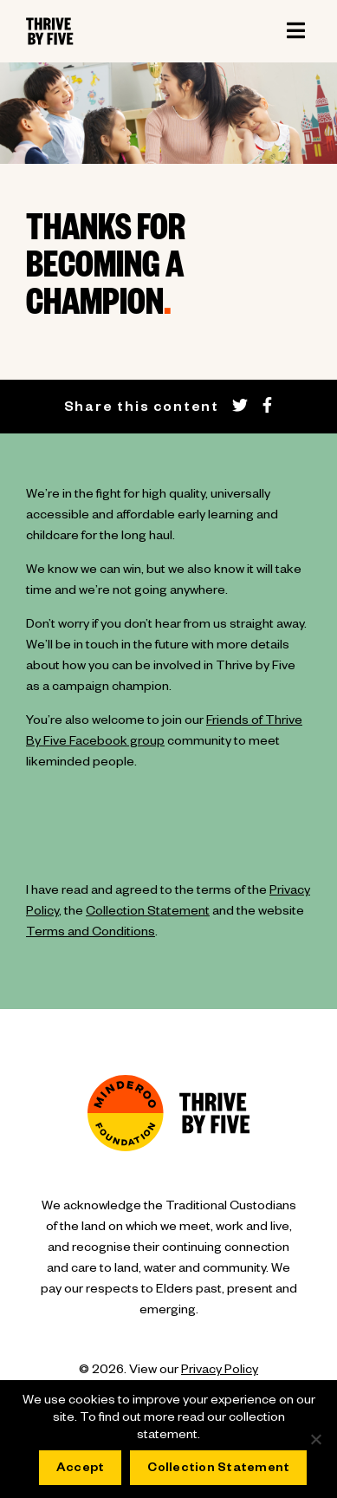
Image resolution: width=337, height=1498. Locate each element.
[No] (315, 1439)
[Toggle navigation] (295, 31)
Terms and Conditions (90, 934)
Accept (80, 1469)
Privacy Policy (219, 1371)
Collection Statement (148, 913)
